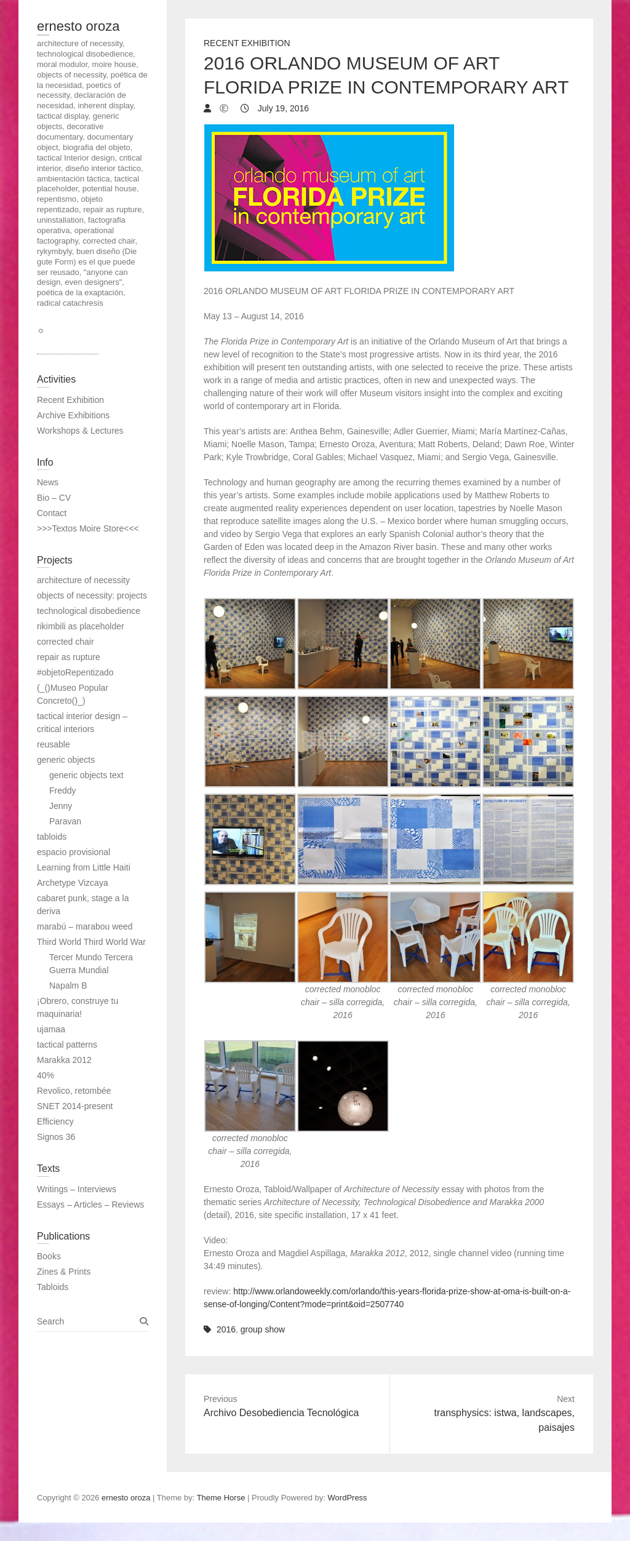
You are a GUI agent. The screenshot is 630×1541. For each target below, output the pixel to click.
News (47, 482)
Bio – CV (54, 498)
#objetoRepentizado (75, 672)
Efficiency (55, 1121)
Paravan (65, 821)
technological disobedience (88, 611)
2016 (226, 1329)
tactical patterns (67, 1044)
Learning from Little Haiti (83, 867)
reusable (53, 744)
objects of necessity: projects (92, 595)
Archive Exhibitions (73, 415)
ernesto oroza (78, 26)
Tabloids (52, 1287)
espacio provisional (73, 852)
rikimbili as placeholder (80, 626)
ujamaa (51, 1029)
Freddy (62, 790)
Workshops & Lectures (80, 431)
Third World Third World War (91, 942)
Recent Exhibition (247, 43)
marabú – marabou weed (85, 926)
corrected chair (65, 642)
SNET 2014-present (75, 1106)
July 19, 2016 (282, 108)
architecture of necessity (83, 580)
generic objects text (86, 775)
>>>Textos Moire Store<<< (88, 528)
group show (263, 1329)
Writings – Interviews (76, 1189)
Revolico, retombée (74, 1091)
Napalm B (68, 985)
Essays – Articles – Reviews (90, 1204)
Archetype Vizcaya (72, 883)
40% (45, 1075)
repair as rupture (68, 657)
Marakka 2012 (64, 1060)
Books (49, 1256)
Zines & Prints (63, 1271)
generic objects (66, 760)
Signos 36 (56, 1137)
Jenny (60, 806)
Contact (51, 513)
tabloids (51, 837)
